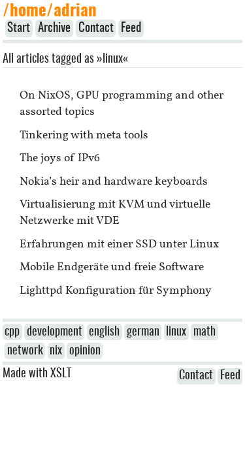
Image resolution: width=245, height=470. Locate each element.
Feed (131, 28)
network (25, 351)
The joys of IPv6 (60, 158)
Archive (54, 28)
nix (56, 351)
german (143, 332)
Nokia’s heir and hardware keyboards (114, 182)
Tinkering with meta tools (84, 135)
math (204, 332)
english (104, 332)
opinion (85, 351)
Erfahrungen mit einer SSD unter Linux (119, 244)
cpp (12, 332)
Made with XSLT (37, 374)
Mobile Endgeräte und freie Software (112, 267)
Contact (96, 28)
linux (176, 332)
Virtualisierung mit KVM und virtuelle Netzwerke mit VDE (115, 212)
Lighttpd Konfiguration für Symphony (116, 291)
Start (18, 28)
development (54, 332)
